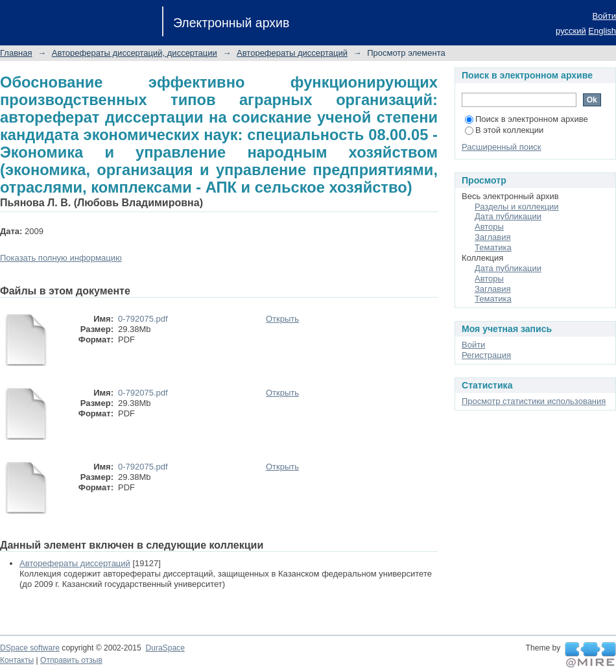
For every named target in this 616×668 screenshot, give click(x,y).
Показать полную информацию (61, 258)
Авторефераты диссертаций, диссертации (134, 53)
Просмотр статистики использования (534, 401)
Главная (16, 53)
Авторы (489, 227)
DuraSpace (164, 647)
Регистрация (486, 355)
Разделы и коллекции (517, 206)
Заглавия (493, 237)
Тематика (493, 247)
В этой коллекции (504, 130)
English (602, 31)
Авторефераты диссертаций (292, 53)
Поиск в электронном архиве (526, 119)
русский (571, 31)
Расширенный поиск (501, 147)
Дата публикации (508, 216)
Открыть (282, 319)
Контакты (17, 660)
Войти (604, 16)
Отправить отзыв (71, 660)
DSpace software (30, 647)
